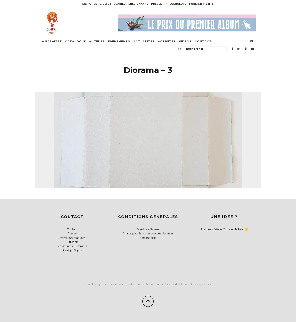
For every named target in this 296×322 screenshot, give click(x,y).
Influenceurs (176, 3)
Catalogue (75, 41)
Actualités (144, 41)
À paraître (52, 41)
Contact (203, 41)
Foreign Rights (201, 3)
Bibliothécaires (113, 3)
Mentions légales (148, 229)
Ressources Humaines (72, 246)
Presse (156, 3)
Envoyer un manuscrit (72, 238)
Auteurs (97, 41)
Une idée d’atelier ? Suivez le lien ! (222, 229)
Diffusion (72, 242)
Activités (167, 41)
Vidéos (185, 41)
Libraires (89, 3)
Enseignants (138, 3)
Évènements (119, 41)
